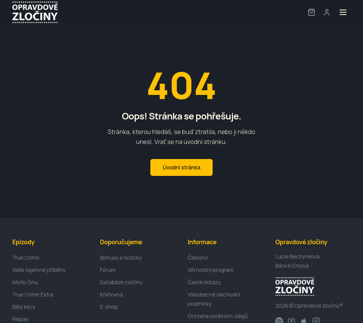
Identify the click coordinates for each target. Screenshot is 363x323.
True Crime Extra (32, 294)
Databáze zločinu (121, 282)
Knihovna (111, 294)
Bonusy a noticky (121, 257)
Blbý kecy (23, 306)
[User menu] (327, 12)
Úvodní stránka (181, 167)
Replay (20, 319)
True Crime (25, 257)
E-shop (109, 306)
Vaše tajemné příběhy (39, 269)
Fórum (107, 269)
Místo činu (25, 282)
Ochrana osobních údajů (218, 316)
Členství (198, 257)
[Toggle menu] (343, 12)
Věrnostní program (210, 269)
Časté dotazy (204, 282)
